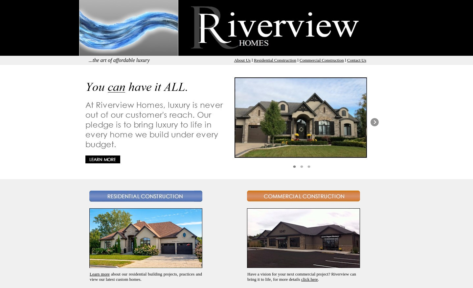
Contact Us (356, 60)
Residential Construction (275, 60)
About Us (242, 60)
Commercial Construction (322, 60)
